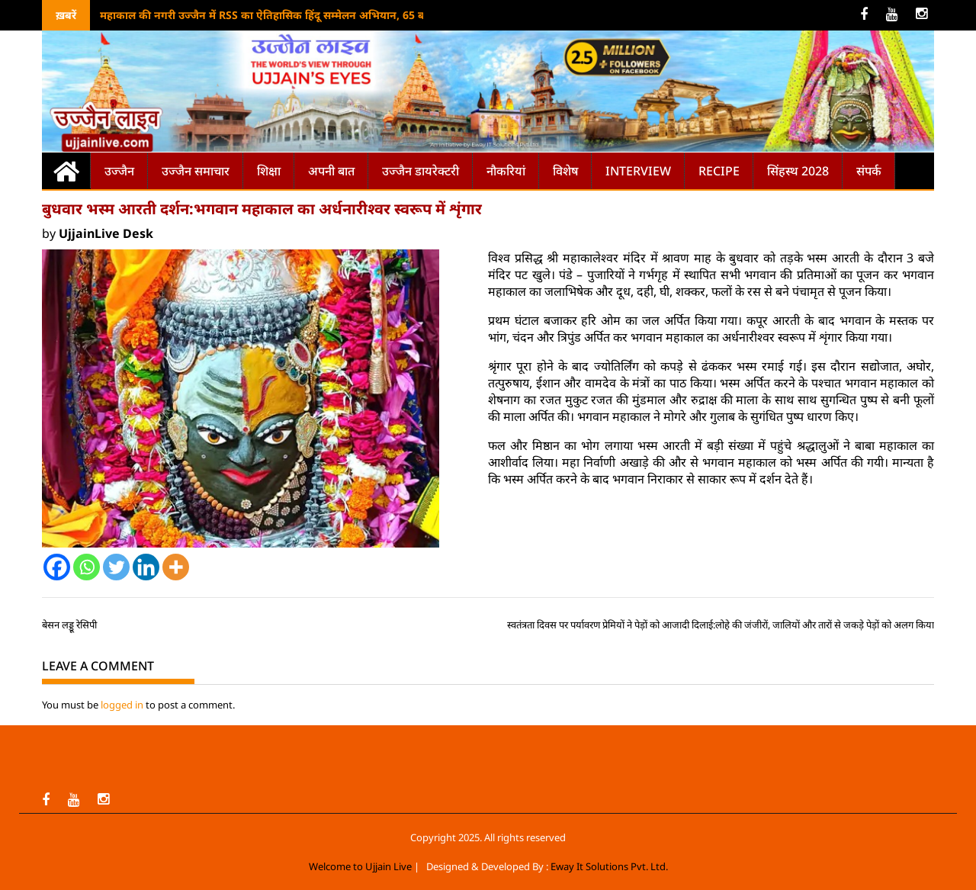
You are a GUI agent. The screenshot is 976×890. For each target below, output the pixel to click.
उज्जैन (119, 170)
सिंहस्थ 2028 (798, 170)
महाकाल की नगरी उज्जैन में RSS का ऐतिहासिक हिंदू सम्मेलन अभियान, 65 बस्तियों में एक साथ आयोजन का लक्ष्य (338, 15)
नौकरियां (505, 170)
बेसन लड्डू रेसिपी (69, 624)
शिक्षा (269, 170)
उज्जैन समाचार (196, 170)
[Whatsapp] (86, 567)
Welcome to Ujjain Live (360, 866)
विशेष (565, 170)
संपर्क (868, 170)
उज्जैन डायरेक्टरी (420, 170)
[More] (175, 567)
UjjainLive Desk (106, 233)
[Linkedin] (146, 567)
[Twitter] (116, 567)
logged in (122, 705)
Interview (638, 170)
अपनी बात (331, 170)
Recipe (719, 170)
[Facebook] (56, 567)
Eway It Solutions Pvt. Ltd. (609, 866)
